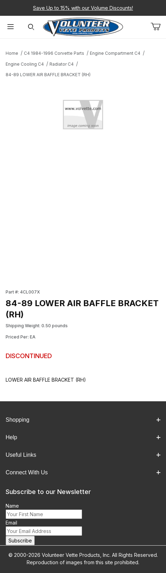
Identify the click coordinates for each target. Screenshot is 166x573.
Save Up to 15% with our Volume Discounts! (83, 8)
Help (83, 437)
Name (12, 506)
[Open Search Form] (31, 27)
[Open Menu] (10, 27)
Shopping (83, 420)
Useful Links (83, 455)
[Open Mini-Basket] (158, 27)
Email (11, 523)
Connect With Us (83, 472)
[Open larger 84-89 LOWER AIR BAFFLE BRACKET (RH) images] (83, 116)
